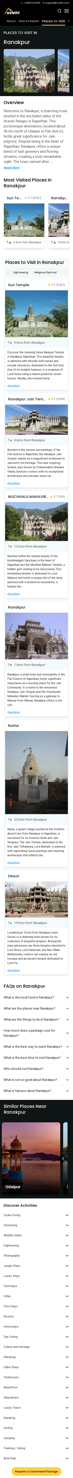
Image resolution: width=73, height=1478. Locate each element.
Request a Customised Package (36, 1471)
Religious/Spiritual (45, 272)
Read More (11, 168)
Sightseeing (20, 272)
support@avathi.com (56, 2)
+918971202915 (30, 2)
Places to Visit (53, 21)
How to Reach (29, 21)
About (11, 21)
